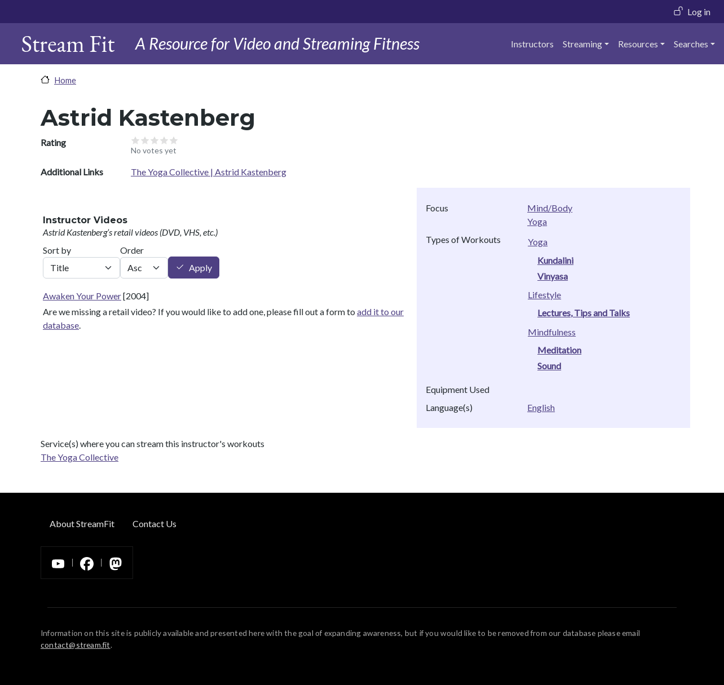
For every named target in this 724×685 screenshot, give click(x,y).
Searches (691, 43)
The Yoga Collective (79, 457)
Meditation (559, 349)
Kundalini (555, 260)
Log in (698, 11)
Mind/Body (549, 207)
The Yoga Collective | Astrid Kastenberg (208, 171)
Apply (200, 267)
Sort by (57, 250)
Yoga (537, 221)
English (541, 407)
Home (65, 80)
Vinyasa (552, 276)
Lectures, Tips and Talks (583, 312)
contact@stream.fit (76, 644)
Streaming (582, 43)
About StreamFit (82, 523)
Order (132, 250)
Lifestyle (544, 294)
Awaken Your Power (82, 295)
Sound (549, 365)
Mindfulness (552, 331)
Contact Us (154, 523)
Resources (638, 43)
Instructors (532, 43)
